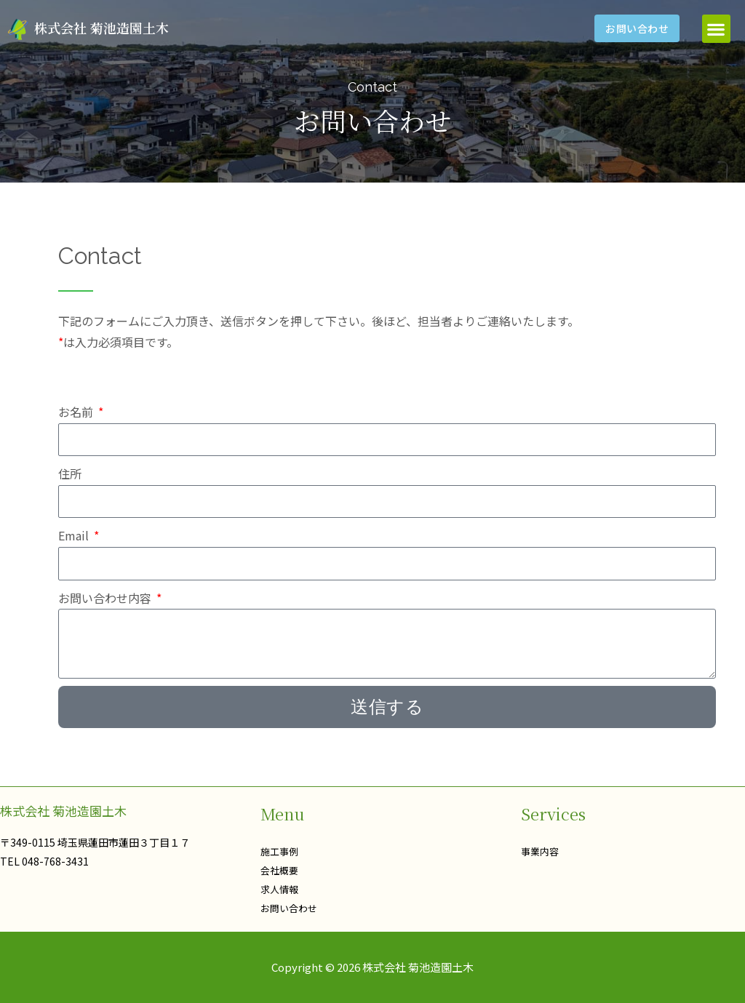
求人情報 (280, 889)
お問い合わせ (291, 907)
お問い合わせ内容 (106, 598)
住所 (69, 473)
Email (75, 535)
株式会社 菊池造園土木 (101, 27)
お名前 (77, 411)
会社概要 (280, 870)
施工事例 (280, 851)
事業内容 (541, 851)
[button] (716, 29)
